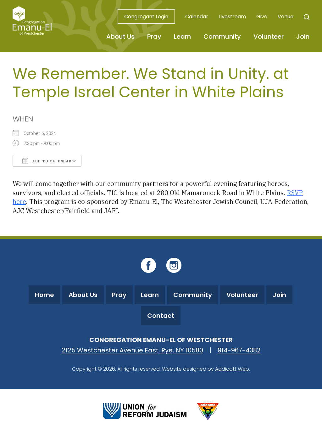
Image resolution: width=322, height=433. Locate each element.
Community (222, 36)
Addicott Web (232, 369)
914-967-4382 (239, 350)
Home (44, 294)
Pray (154, 36)
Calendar (196, 16)
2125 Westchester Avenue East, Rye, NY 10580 (132, 350)
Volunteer (268, 36)
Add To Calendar (47, 161)
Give (261, 16)
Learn (182, 36)
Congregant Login (146, 16)
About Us (120, 36)
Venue (285, 16)
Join (302, 36)
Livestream (232, 16)
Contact (160, 315)
